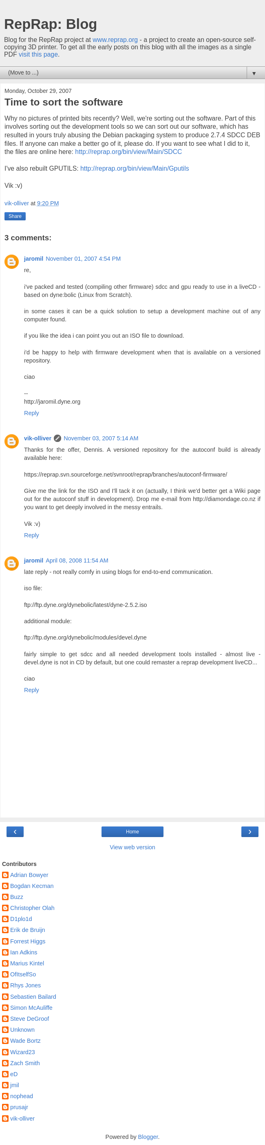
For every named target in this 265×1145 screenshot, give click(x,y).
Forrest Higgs (27, 941)
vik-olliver (37, 438)
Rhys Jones (25, 985)
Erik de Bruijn (27, 930)
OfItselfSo (23, 974)
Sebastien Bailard (33, 996)
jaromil (33, 258)
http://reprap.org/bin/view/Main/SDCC (128, 151)
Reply (31, 413)
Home (132, 832)
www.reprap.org (115, 39)
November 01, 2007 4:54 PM (83, 258)
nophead (21, 1096)
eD (14, 1074)
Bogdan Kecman (31, 886)
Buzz (16, 897)
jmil (14, 1085)
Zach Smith (25, 1063)
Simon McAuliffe (31, 1007)
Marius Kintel (27, 963)
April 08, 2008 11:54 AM (77, 560)
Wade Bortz (25, 1040)
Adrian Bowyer (29, 875)
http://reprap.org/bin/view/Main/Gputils (134, 168)
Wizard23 (22, 1052)
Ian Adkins (23, 952)
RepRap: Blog (50, 24)
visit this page (38, 54)
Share (15, 216)
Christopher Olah (32, 908)
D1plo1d (21, 919)
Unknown (22, 1029)
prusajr (19, 1107)
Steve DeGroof (29, 1018)
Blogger (148, 1137)
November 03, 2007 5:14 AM (101, 438)
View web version (132, 847)
